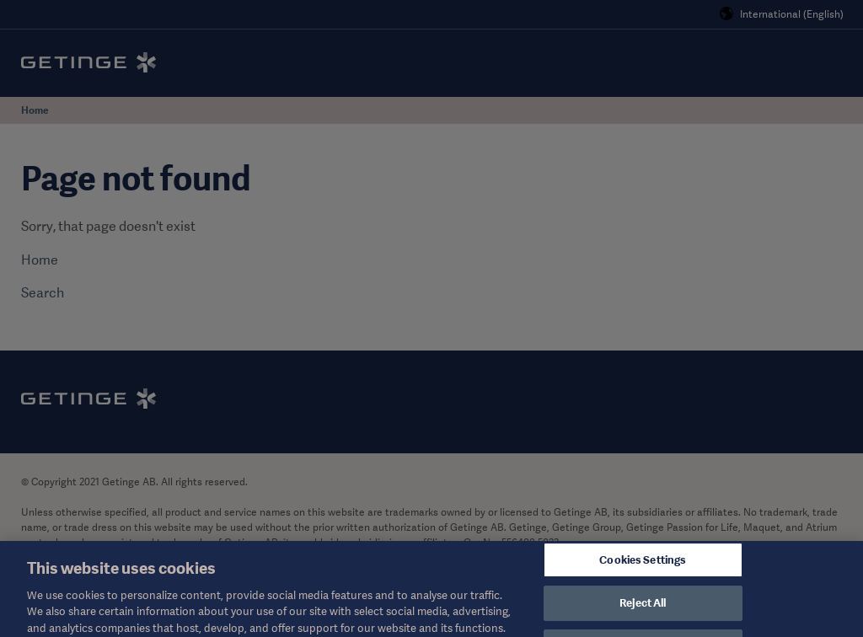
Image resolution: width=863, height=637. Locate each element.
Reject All (642, 613)
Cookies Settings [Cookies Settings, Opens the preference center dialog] (642, 569)
